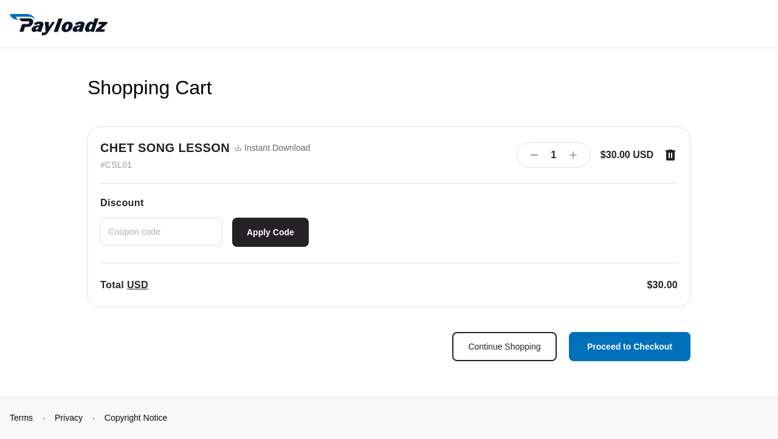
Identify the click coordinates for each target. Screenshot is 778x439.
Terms (21, 418)
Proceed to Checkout (629, 346)
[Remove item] (670, 155)
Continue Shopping (504, 346)
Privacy (69, 418)
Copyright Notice (136, 418)
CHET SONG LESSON (165, 147)
